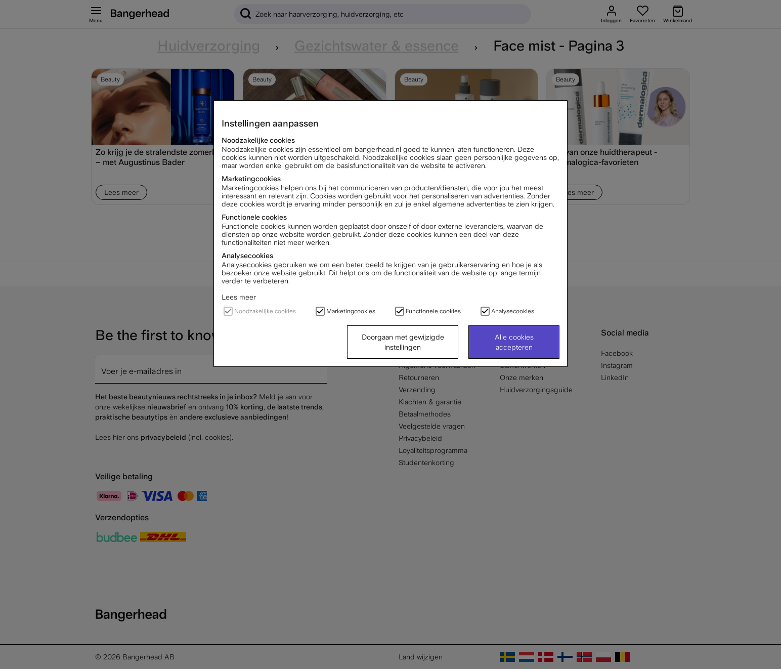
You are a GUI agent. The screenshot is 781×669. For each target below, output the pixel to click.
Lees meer (239, 297)
